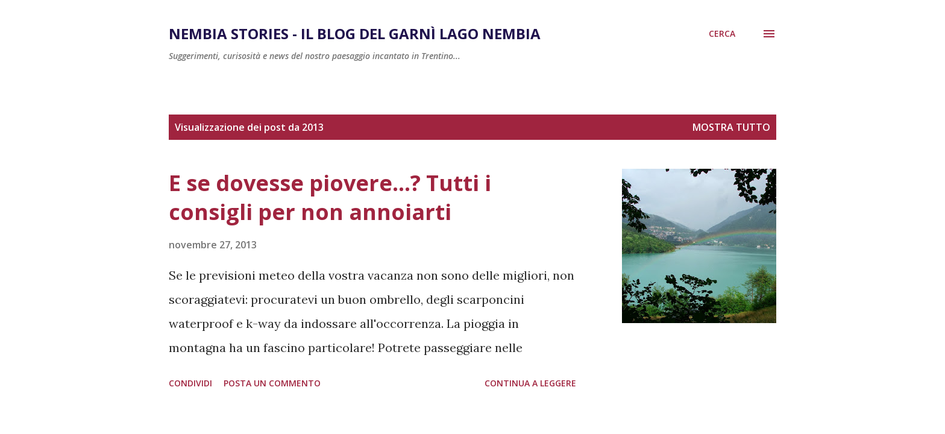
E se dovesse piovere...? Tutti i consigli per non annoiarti (330, 197)
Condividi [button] (190, 383)
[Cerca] (722, 34)
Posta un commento (272, 383)
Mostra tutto (731, 127)
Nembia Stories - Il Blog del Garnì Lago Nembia (355, 33)
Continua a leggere (530, 383)
